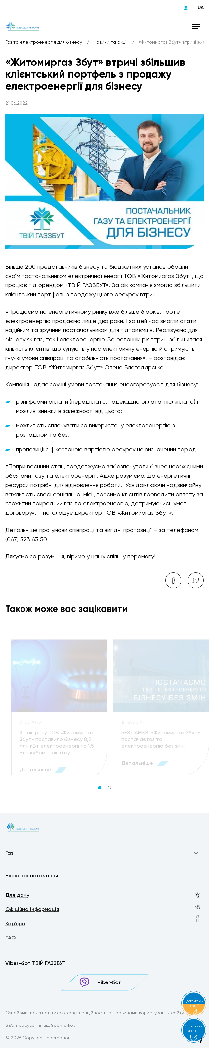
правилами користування (141, 1013)
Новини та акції (111, 42)
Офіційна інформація (32, 910)
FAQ (10, 939)
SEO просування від (40, 1026)
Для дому (17, 896)
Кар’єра (15, 925)
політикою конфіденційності (73, 1013)
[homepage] (22, 26)
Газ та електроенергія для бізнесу (44, 42)
